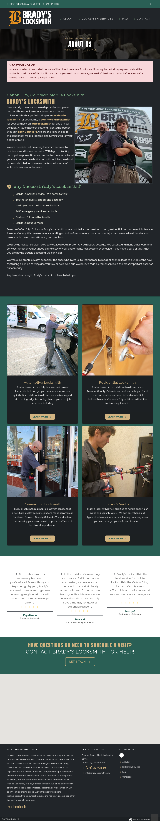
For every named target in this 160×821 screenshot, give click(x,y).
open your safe (27, 131)
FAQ (123, 18)
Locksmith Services (95, 18)
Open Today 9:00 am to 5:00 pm (23, 4)
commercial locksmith (55, 119)
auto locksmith (41, 123)
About (66, 18)
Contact (142, 18)
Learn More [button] (42, 416)
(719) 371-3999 (51, 4)
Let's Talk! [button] (80, 661)
